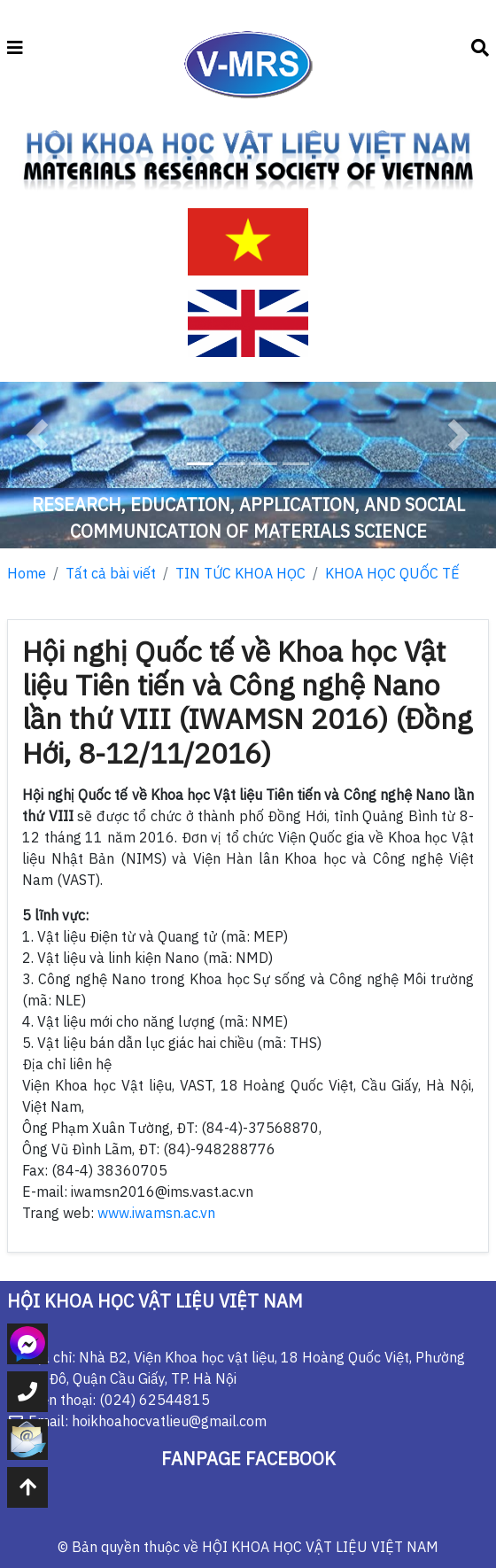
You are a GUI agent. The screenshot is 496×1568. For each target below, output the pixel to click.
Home (26, 573)
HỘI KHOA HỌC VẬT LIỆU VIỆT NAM (320, 1547)
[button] (37, 434)
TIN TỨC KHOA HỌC (240, 573)
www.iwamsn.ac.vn (156, 1213)
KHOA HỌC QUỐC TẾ (392, 573)
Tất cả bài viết (111, 573)
